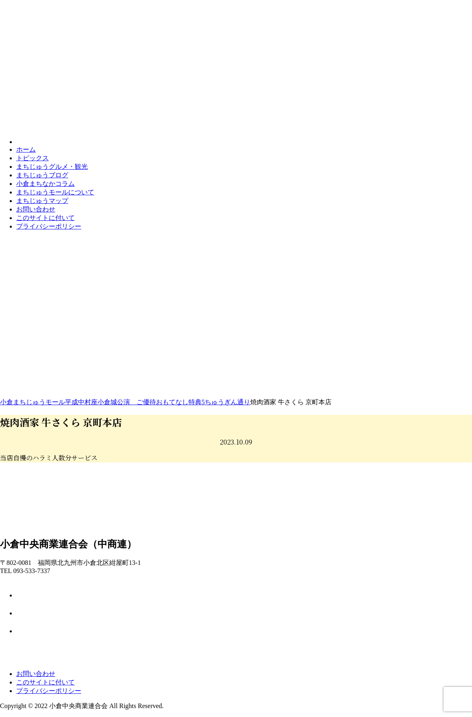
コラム (45, 183)
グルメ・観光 (52, 166)
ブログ (42, 175)
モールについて (55, 192)
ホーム (26, 149)
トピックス (32, 158)
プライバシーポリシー (48, 226)
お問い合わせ (35, 209)
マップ (42, 200)
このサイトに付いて (45, 217)
